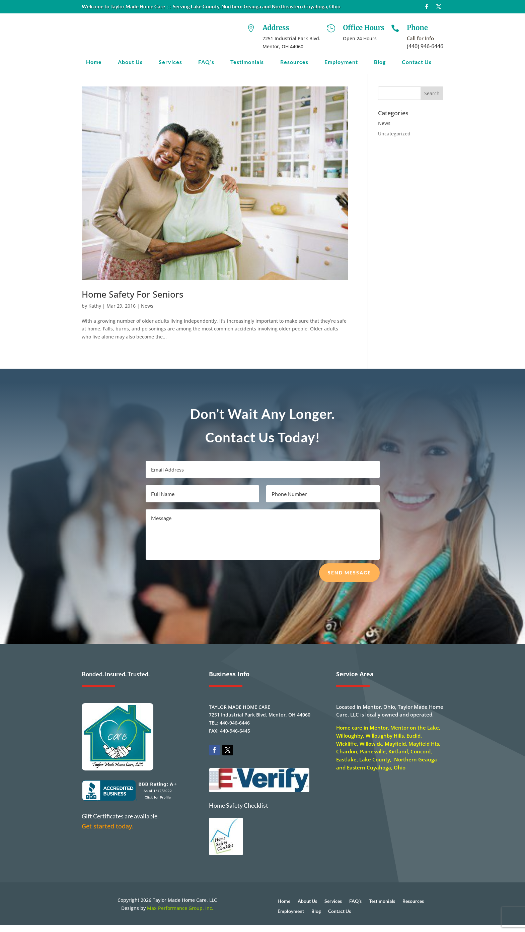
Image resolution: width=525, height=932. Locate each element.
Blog (380, 62)
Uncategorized (394, 140)
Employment (341, 62)
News (147, 312)
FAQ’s (206, 62)
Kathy (94, 312)
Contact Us (417, 62)
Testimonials (247, 62)
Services (170, 62)
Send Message (349, 579)
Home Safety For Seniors (132, 301)
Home (94, 62)
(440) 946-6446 (425, 46)
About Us (130, 62)
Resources (294, 62)
